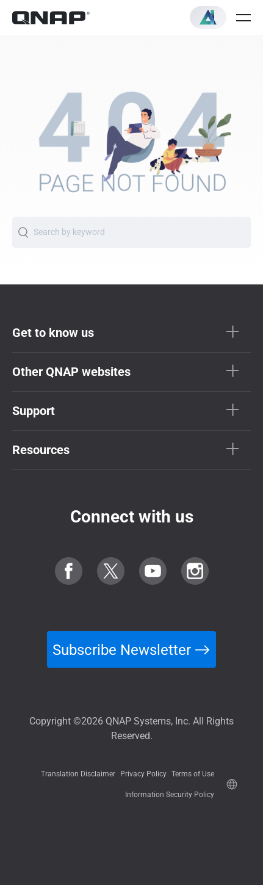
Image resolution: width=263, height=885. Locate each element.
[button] (208, 17)
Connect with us (131, 517)
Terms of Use (192, 774)
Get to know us (53, 332)
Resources (41, 449)
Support (33, 410)
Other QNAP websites (71, 371)
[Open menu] (243, 18)
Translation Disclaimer (78, 774)
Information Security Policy (169, 794)
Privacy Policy (143, 774)
